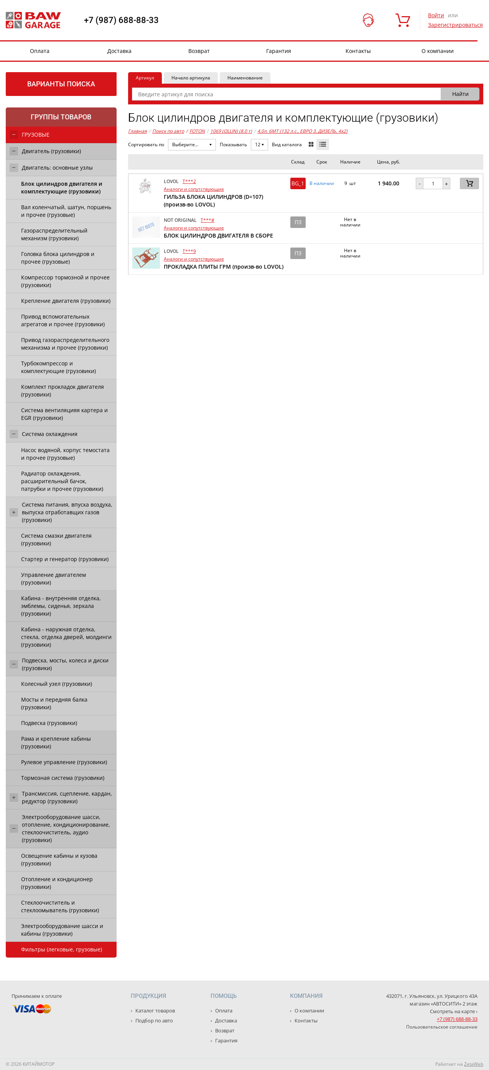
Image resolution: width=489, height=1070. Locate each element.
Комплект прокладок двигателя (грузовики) (62, 390)
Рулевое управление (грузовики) (64, 762)
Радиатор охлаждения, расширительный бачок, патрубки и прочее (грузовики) (62, 481)
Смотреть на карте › (453, 1011)
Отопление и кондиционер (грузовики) (57, 882)
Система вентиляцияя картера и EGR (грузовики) (64, 413)
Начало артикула (190, 77)
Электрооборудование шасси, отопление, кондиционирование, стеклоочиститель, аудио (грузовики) (66, 828)
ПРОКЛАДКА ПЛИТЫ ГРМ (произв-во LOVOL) (223, 266)
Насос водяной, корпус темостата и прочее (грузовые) (65, 453)
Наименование (245, 77)
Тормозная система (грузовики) (62, 777)
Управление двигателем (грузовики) (53, 578)
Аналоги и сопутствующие (194, 189)
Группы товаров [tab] (61, 117)
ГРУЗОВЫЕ (35, 134)
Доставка (119, 50)
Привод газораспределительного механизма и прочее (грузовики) (65, 343)
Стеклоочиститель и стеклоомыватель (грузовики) (60, 906)
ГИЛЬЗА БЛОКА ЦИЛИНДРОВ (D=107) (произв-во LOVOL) (213, 200)
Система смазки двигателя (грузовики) (56, 539)
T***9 (189, 251)
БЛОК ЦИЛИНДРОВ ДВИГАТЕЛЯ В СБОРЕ (218, 235)
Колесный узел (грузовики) (56, 683)
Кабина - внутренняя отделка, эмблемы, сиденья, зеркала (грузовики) (61, 605)
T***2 (189, 181)
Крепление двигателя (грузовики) (65, 300)
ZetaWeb (473, 1064)
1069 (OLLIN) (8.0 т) (231, 131)
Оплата (39, 50)
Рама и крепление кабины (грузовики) (56, 742)
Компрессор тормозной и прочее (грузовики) (65, 281)
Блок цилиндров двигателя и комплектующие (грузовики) (61, 187)
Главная (137, 131)
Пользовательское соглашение (441, 1027)
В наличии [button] (322, 183)
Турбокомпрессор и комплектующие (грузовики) (58, 367)
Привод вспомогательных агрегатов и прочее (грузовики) (63, 320)
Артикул (145, 77)
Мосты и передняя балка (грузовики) (54, 703)
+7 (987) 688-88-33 (121, 20)
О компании (437, 50)
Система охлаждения (49, 434)
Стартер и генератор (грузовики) (65, 559)
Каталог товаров (154, 1010)
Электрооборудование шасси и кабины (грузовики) (62, 929)
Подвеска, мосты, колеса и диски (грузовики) (65, 664)
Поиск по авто (168, 131)
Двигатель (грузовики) (51, 151)
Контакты (358, 50)
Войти (436, 15)
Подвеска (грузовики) (49, 723)
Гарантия (278, 50)
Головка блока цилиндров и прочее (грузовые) (57, 257)
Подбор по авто (153, 1020)
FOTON (195, 131)
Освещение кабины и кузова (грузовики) (59, 859)
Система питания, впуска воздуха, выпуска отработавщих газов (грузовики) (67, 512)
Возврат (199, 50)
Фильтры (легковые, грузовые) (61, 949)
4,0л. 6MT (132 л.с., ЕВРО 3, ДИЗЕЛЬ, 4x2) (302, 131)
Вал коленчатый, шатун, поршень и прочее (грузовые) (66, 210)
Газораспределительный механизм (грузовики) (54, 234)
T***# (207, 220)
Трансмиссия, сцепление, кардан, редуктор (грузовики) (67, 797)
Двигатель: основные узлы (57, 167)
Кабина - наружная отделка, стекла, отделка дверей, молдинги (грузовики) (66, 637)
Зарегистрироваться (455, 24)
